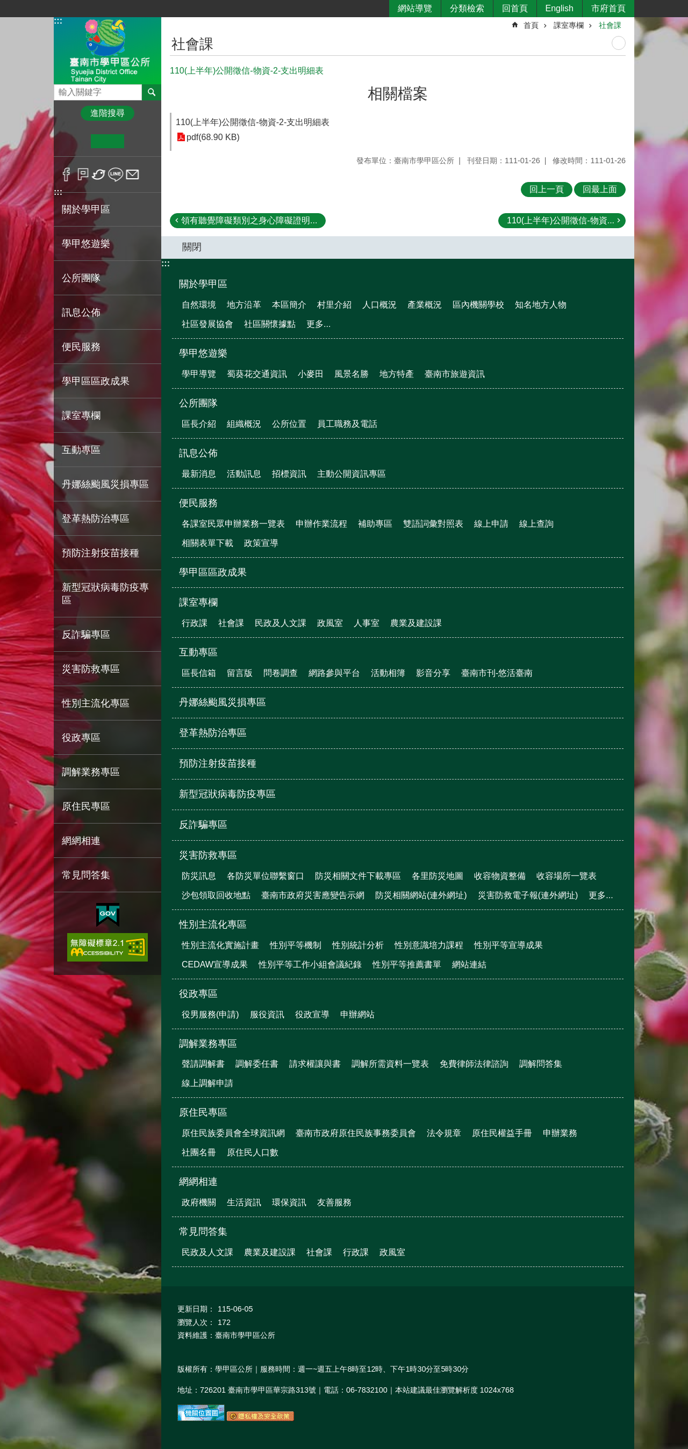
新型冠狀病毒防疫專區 (105, 594)
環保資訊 (289, 1202)
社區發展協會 (207, 324)
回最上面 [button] (600, 189)
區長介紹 (199, 423)
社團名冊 (199, 1152)
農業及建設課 (416, 623)
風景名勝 (351, 373)
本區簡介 (289, 304)
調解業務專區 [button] (91, 772)
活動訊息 (244, 473)
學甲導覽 (199, 373)
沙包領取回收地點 (216, 895)
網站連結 (469, 964)
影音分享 (433, 673)
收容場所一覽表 (566, 875)
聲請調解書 (203, 1063)
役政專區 (198, 993)
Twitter (99, 174)
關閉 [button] (192, 247)
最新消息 (199, 473)
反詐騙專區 (86, 634)
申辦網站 (357, 1014)
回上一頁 (546, 189)
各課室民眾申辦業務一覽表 (233, 523)
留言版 (240, 673)
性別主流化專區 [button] (96, 703)
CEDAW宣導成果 (215, 964)
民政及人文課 (280, 623)
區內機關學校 (478, 304)
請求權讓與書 (315, 1063)
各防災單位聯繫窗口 (265, 875)
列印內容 (619, 43)
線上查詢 (536, 523)
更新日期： (196, 1309)
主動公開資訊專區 (351, 473)
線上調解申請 (207, 1083)
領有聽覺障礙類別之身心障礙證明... (249, 220)
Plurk (83, 174)
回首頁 (515, 8)
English (560, 8)
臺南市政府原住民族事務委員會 (356, 1133)
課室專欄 (569, 25)
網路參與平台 (334, 673)
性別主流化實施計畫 (220, 945)
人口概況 (379, 304)
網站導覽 (415, 8)
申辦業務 (560, 1133)
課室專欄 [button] (81, 415)
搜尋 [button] (151, 92)
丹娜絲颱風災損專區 (105, 484)
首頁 (531, 25)
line (116, 174)
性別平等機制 (295, 945)
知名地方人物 (541, 304)
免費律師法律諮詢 (474, 1063)
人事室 (366, 623)
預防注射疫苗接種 (100, 553)
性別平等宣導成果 (508, 945)
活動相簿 (388, 673)
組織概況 (244, 423)
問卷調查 (280, 673)
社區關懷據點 (270, 324)
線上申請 (491, 523)
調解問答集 (540, 1063)
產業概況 (424, 304)
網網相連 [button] (81, 840)
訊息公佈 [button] (81, 312)
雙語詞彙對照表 (433, 523)
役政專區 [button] (81, 737)
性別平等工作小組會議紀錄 (310, 964)
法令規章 (444, 1133)
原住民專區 (203, 1112)
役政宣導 (312, 1014)
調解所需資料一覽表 (390, 1063)
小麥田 (311, 373)
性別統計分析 (358, 945)
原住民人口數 (252, 1152)
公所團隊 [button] (81, 278)
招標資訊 (289, 473)
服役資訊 (267, 1014)
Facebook (66, 174)
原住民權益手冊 (502, 1133)
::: (58, 20)
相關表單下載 (207, 543)
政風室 (330, 623)
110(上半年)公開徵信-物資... (560, 220)
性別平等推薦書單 (406, 964)
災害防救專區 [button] (91, 669)
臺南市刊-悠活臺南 (497, 673)
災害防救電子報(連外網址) (528, 895)
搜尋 (62, 89)
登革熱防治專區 (96, 518)
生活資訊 (244, 1202)
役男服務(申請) (210, 1014)
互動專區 (198, 652)
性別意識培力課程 (429, 945)
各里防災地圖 (437, 875)
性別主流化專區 (213, 924)
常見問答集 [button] (86, 875)
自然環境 (199, 304)
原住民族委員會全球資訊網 (233, 1133)
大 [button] (140, 141)
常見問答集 (203, 1231)
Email (132, 174)
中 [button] (107, 141)
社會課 (610, 25)
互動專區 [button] (81, 450)
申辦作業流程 (321, 523)
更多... (318, 324)
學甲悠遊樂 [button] (86, 243)
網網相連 (198, 1181)
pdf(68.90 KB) (213, 137)
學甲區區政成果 (96, 381)
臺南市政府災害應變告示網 (312, 895)
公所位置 (289, 423)
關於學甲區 (203, 284)
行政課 (194, 623)
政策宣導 (261, 543)
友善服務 (334, 1202)
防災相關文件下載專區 (358, 875)
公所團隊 (198, 403)
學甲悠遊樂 (203, 353)
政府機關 (199, 1202)
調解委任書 (256, 1063)
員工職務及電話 (347, 423)
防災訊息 (199, 875)
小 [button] (74, 141)
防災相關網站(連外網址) (421, 895)
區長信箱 (199, 673)
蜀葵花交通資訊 (257, 373)
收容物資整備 (500, 875)
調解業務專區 (208, 1043)
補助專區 (375, 523)
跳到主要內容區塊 (5, 5)
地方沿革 (244, 304)
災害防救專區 (208, 855)
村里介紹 (334, 304)
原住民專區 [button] (86, 806)
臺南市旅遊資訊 (455, 373)
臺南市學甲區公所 (107, 50)
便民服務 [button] (81, 346)
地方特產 (396, 373)
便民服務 (198, 503)
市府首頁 (608, 8)
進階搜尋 (107, 113)
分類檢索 (467, 8)
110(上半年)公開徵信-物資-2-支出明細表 (252, 122)
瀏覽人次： (196, 1322)
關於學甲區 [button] (86, 209)
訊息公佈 (198, 453)
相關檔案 (398, 93)
